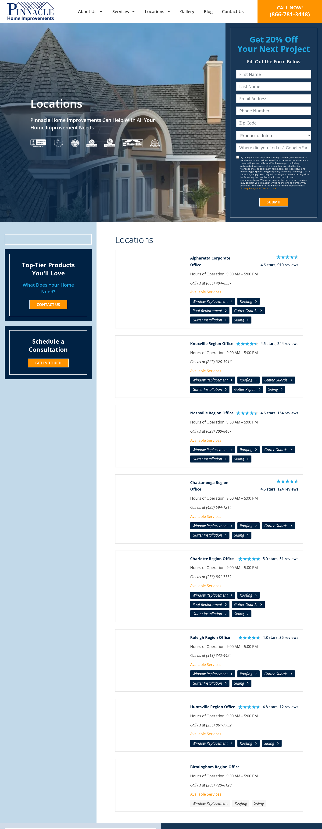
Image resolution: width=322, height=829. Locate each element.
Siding (239, 320)
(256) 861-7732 (219, 576)
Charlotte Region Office (212, 558)
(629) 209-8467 (219, 431)
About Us (90, 11)
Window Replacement (210, 301)
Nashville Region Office (211, 413)
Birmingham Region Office (215, 766)
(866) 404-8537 (219, 283)
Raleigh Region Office (210, 637)
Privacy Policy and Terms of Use (258, 188)
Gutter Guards (245, 310)
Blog (208, 11)
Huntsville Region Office (212, 706)
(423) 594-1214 (219, 507)
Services (124, 11)
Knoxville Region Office (211, 343)
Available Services (205, 292)
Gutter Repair (245, 389)
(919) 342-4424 (219, 655)
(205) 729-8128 (219, 785)
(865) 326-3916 (219, 361)
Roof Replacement (207, 310)
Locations (158, 11)
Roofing (246, 301)
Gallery (187, 11)
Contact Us (233, 11)
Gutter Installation (207, 320)
